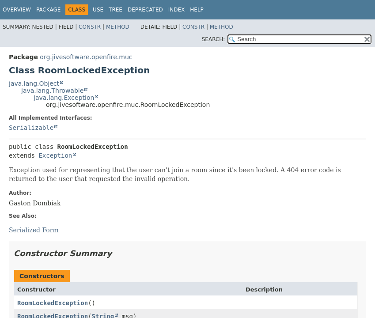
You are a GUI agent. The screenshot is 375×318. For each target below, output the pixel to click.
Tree (115, 10)
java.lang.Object (34, 83)
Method (117, 27)
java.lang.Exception (64, 97)
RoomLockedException (52, 303)
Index (176, 10)
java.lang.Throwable (52, 90)
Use (98, 10)
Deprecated (145, 10)
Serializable (31, 127)
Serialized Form (34, 230)
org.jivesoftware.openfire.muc (86, 57)
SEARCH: (213, 39)
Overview (17, 10)
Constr (90, 27)
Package (48, 10)
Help (197, 10)
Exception (55, 155)
